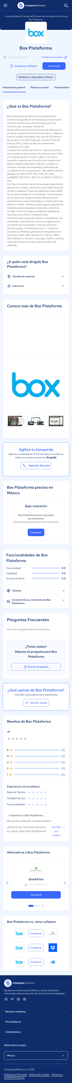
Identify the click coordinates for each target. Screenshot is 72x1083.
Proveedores (36, 1022)
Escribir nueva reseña (55, 57)
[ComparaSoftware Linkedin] (6, 999)
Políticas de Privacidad (15, 1074)
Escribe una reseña (58, 831)
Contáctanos (36, 1032)
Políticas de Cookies (39, 1074)
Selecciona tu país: (15, 1045)
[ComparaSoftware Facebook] (18, 999)
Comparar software (23, 66)
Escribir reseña (36, 703)
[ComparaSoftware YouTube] (12, 999)
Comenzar (36, 532)
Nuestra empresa (36, 1012)
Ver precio (54, 66)
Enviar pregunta (36, 667)
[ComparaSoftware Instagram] (24, 999)
